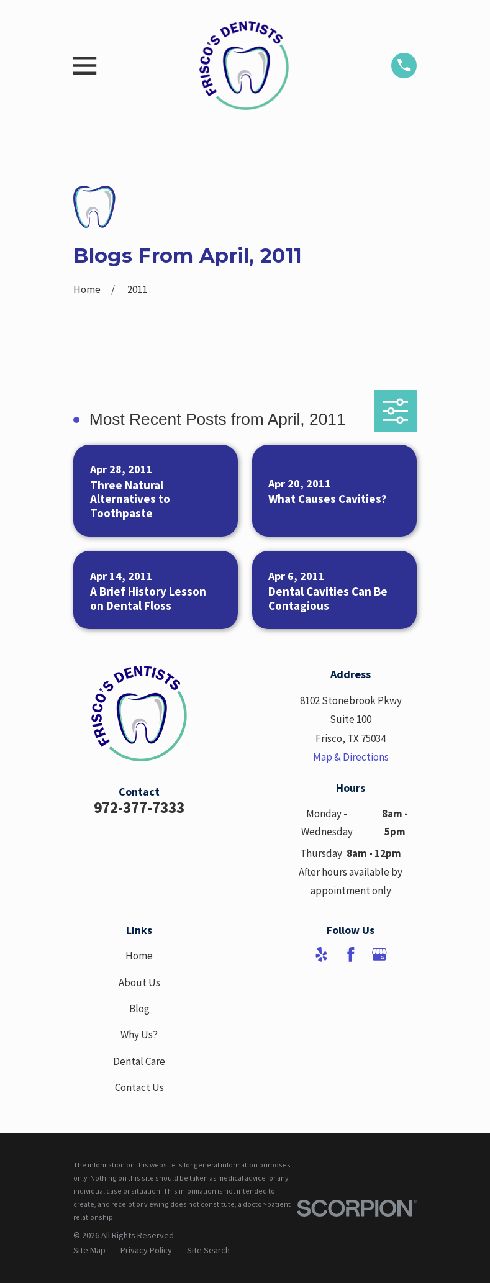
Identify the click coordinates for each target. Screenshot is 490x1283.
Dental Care (139, 1061)
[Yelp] (321, 954)
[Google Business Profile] (379, 954)
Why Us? (139, 1034)
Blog (139, 1008)
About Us (139, 982)
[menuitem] (89, 1250)
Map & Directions (351, 757)
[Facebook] (350, 954)
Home (139, 956)
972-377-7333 (139, 807)
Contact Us (139, 1087)
